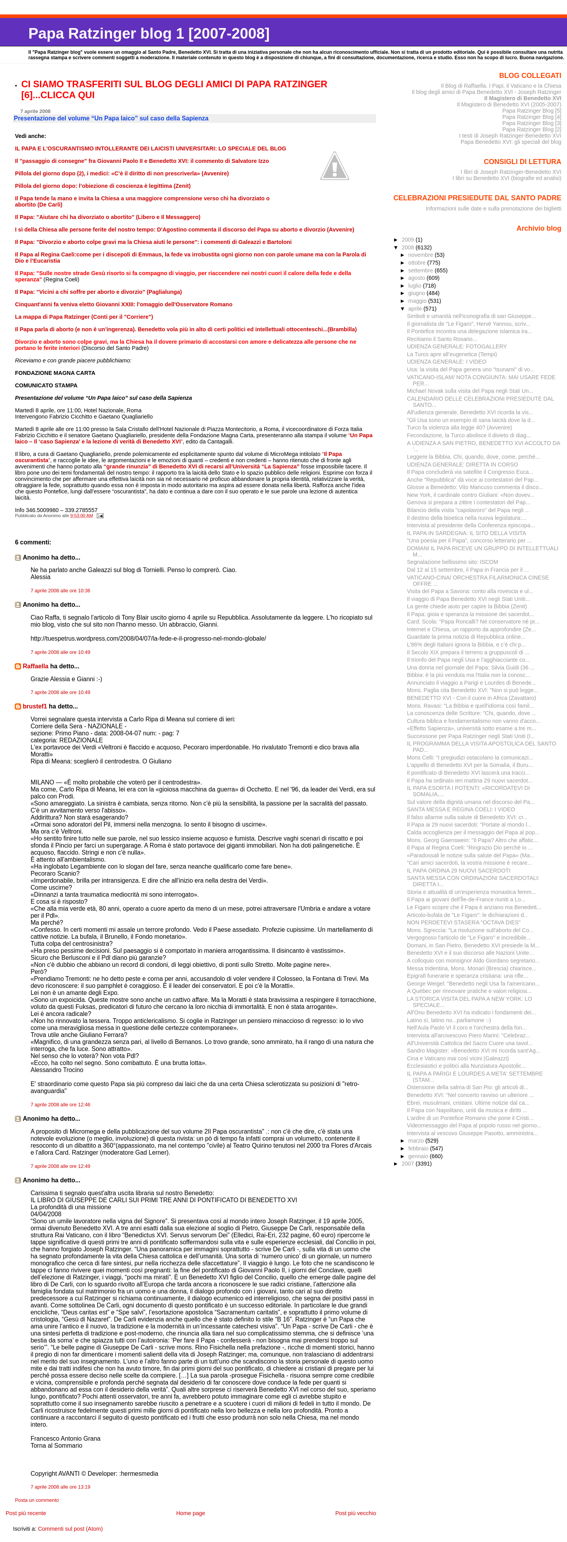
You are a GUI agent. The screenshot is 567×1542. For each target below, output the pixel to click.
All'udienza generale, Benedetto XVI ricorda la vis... (470, 412)
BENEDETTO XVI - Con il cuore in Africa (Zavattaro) (471, 698)
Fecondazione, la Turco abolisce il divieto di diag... (469, 435)
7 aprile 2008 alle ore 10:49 (60, 652)
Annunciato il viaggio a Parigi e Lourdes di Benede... (471, 683)
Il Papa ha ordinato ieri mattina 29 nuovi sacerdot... (469, 780)
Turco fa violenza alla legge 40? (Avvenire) (459, 427)
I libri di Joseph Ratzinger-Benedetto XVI (511, 172)
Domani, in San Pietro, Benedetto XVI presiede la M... (473, 945)
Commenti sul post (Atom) (70, 1529)
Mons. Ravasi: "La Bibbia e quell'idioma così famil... (470, 706)
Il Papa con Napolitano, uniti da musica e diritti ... (467, 1110)
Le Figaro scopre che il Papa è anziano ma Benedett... (474, 907)
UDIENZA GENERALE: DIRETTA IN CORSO (462, 464)
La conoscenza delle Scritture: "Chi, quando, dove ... (471, 713)
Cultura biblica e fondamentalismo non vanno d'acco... (474, 721)
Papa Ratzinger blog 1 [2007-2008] (149, 33)
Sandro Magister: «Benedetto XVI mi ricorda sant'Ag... (473, 1050)
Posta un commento (37, 1500)
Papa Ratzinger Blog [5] (532, 111)
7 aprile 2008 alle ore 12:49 (60, 1166)
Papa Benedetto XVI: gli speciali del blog (511, 142)
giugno (417, 293)
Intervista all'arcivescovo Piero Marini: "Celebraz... (468, 1035)
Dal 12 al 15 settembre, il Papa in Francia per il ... (468, 570)
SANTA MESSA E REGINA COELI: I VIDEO (461, 809)
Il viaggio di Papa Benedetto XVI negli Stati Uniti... (468, 599)
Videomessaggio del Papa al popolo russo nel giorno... (474, 1125)
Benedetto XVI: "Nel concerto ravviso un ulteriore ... (470, 1095)
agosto (417, 278)
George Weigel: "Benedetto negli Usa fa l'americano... (473, 983)
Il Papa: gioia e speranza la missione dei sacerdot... (470, 614)
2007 (409, 1163)
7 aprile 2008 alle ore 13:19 (60, 1487)
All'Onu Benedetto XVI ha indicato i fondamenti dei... (471, 1012)
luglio (415, 286)
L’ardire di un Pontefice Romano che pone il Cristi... (470, 1118)
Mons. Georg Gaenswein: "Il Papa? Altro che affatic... (472, 840)
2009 (409, 240)
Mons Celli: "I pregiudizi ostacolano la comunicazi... (470, 757)
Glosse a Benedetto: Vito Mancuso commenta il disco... (475, 487)
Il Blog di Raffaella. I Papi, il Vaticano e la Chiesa (501, 86)
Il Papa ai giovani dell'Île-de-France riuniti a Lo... (466, 899)
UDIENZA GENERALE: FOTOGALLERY (457, 346)
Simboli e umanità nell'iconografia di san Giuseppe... (471, 316)
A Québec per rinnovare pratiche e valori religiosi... (469, 991)
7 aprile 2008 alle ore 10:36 (60, 590)
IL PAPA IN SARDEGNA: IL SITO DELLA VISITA (466, 533)
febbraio (419, 1148)
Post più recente (25, 1513)
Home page (190, 1513)
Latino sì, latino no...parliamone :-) (449, 1020)
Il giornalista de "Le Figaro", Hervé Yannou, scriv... (468, 324)
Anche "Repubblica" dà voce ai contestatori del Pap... (472, 480)
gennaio (419, 1156)
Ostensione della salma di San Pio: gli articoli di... (467, 1087)
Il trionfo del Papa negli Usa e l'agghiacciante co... (468, 660)
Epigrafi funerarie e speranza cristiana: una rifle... (467, 976)
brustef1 (35, 706)
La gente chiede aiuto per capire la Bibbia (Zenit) (467, 606)
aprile (416, 309)
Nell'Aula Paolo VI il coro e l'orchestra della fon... (466, 1027)
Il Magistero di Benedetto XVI (523, 98)
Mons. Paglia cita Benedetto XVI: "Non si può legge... (472, 690)
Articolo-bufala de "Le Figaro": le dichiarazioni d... (467, 915)
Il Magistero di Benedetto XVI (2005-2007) (509, 104)
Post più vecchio (355, 1513)
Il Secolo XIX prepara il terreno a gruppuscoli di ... (468, 652)
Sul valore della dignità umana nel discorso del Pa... (471, 802)
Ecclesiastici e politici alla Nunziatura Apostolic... (466, 1066)
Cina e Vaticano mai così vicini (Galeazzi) (458, 1058)
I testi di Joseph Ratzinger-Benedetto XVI (510, 135)
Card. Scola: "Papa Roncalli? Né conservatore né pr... (473, 621)
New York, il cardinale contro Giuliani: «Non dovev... (470, 495)
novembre (421, 255)
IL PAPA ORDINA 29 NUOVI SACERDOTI (458, 870)
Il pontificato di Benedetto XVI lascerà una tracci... (468, 773)
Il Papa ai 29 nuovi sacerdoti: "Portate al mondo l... (469, 824)
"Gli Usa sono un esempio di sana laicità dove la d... (471, 420)
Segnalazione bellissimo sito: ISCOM (452, 562)
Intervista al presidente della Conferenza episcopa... (471, 525)
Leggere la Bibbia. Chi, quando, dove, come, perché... (473, 457)
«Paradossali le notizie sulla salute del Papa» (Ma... (470, 855)
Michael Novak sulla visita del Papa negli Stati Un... (470, 391)
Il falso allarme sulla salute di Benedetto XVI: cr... (467, 817)
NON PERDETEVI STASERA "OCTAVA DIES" (464, 922)
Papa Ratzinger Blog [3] (532, 123)
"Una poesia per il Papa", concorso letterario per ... (469, 540)
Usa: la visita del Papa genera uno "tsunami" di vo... (471, 369)
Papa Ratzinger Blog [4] (532, 117)
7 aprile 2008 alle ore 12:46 (60, 1104)
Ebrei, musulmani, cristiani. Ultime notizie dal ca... (468, 1103)
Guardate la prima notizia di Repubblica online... (466, 637)
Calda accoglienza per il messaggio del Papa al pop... (473, 832)
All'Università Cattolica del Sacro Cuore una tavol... (470, 1043)
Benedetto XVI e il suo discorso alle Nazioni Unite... (470, 953)
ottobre (417, 263)
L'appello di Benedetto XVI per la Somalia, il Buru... (470, 765)
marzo (417, 1141)
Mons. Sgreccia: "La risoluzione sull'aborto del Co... (470, 930)
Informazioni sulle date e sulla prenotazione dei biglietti (494, 208)
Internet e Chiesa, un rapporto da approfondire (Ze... (471, 629)
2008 (409, 247)
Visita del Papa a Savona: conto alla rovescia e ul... (470, 591)
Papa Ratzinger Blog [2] (532, 129)
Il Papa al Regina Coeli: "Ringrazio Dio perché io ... (470, 847)
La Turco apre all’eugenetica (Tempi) (452, 354)
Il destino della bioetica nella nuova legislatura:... (466, 518)
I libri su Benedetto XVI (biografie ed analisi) (506, 178)
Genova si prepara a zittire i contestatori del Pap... (468, 502)
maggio (418, 301)
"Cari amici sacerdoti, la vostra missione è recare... (469, 863)
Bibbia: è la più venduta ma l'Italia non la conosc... (468, 675)
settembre (421, 270)
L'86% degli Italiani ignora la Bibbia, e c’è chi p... (466, 644)
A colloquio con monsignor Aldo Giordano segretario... (473, 960)
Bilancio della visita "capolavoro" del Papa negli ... (468, 510)
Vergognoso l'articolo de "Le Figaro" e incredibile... (469, 937)
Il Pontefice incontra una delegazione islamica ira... (469, 331)
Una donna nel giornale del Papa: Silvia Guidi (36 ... (471, 667)
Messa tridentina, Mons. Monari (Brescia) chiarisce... (472, 968)
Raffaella (35, 666)
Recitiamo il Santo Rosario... (442, 339)
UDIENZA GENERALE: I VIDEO (446, 362)
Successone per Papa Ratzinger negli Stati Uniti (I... (471, 736)
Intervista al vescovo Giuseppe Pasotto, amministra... (472, 1133)
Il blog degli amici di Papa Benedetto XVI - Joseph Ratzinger (487, 92)
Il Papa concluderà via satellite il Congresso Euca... (470, 472)
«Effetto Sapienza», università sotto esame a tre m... (471, 728)
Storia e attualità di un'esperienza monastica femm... (471, 892)
